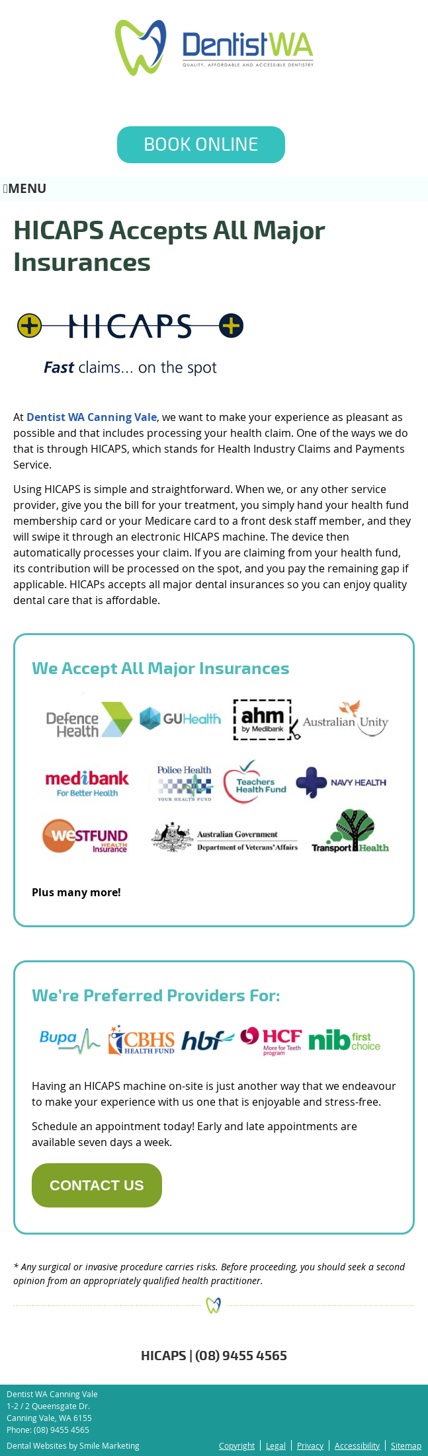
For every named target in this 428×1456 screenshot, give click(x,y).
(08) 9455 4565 (61, 1429)
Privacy (310, 1445)
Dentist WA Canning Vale (91, 417)
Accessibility (357, 1445)
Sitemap (406, 1445)
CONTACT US (97, 1185)
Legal (276, 1445)
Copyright (237, 1445)
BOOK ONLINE (201, 145)
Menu (24, 188)
